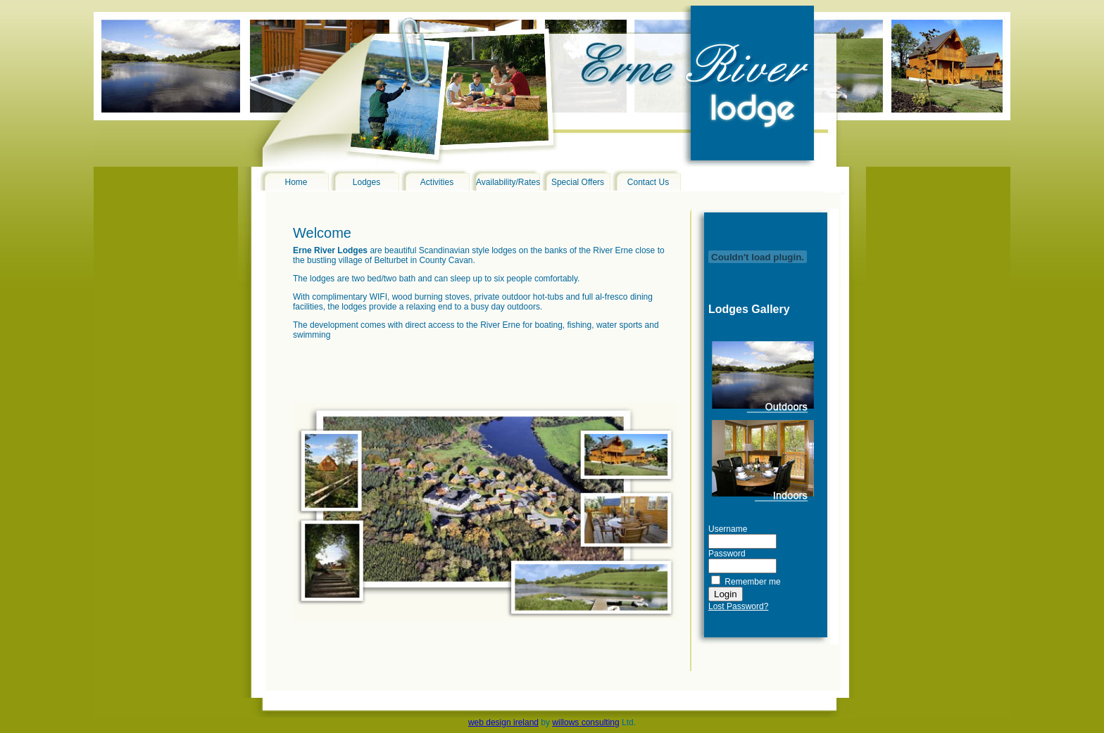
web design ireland (503, 722)
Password (727, 554)
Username (727, 529)
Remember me (752, 582)
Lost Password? (738, 606)
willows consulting (585, 722)
